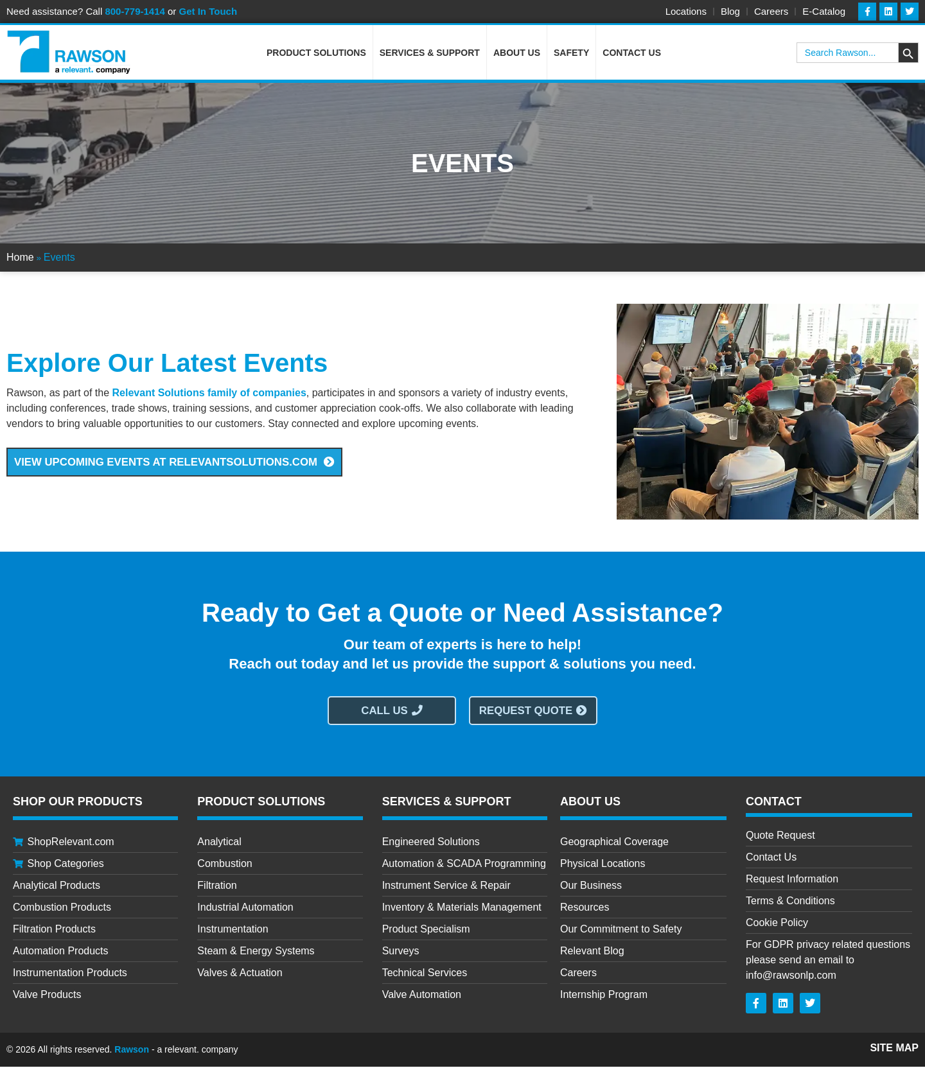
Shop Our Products (78, 802)
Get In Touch (208, 11)
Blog (730, 11)
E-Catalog (823, 11)
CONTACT (774, 802)
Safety (571, 54)
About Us (516, 54)
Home (20, 258)
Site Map (894, 1049)
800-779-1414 (134, 11)
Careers (771, 11)
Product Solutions (316, 54)
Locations (686, 11)
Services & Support (430, 54)
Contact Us (632, 54)
